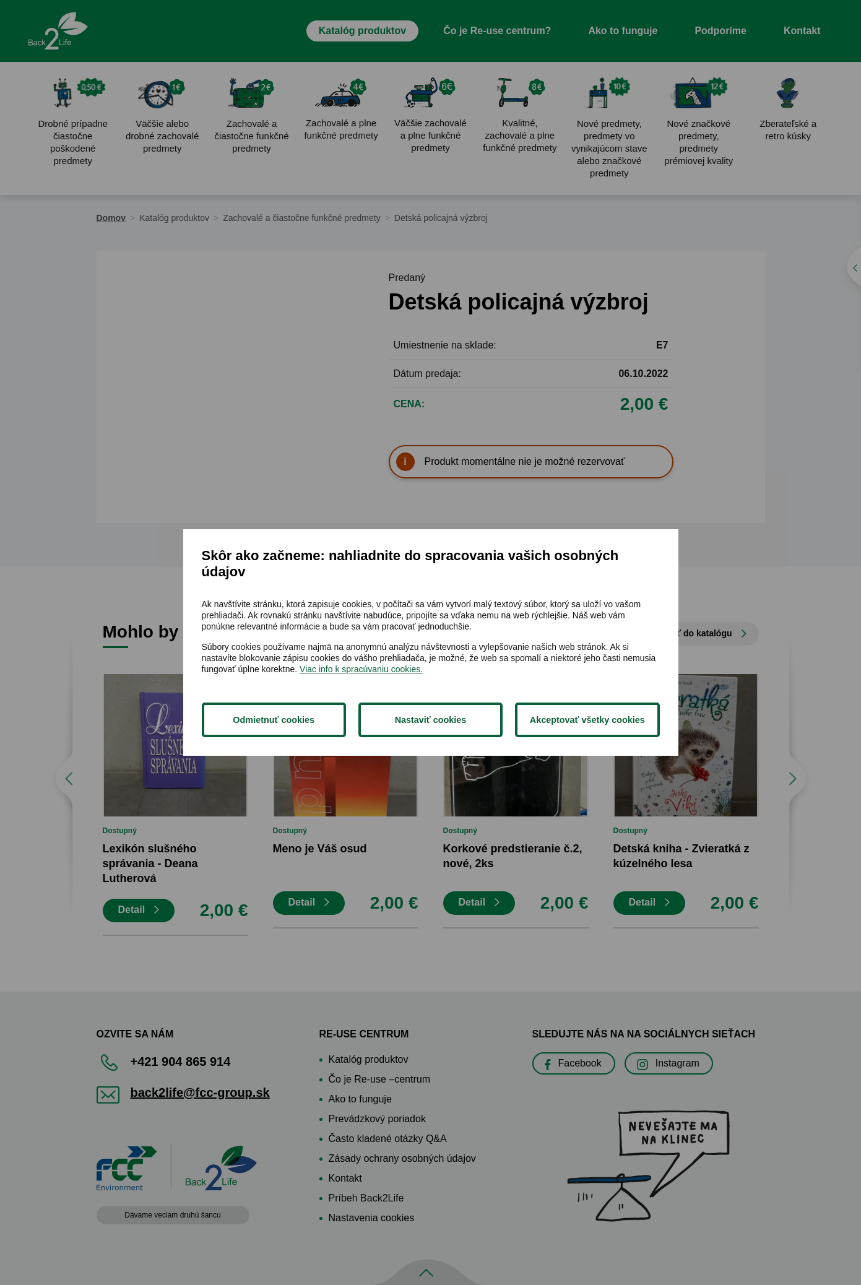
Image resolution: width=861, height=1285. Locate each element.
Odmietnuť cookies (273, 720)
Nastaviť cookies (431, 720)
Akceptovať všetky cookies (587, 720)
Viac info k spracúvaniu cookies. (361, 669)
